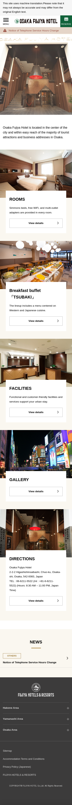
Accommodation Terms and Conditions (23, 759)
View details (36, 223)
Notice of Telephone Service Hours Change (34, 30)
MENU (6, 24)
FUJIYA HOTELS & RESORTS (19, 775)
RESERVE (66, 24)
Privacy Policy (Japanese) (17, 767)
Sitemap (7, 751)
